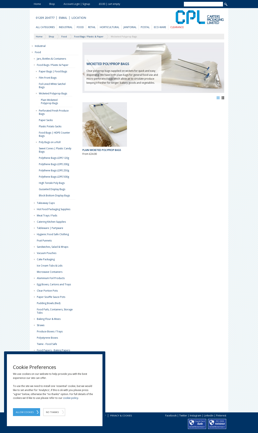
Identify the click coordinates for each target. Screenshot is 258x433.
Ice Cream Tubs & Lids (49, 265)
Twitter (183, 415)
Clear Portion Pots (47, 290)
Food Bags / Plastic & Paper (52, 65)
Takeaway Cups (46, 203)
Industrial (65, 27)
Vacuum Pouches (46, 253)
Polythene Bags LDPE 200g (54, 164)
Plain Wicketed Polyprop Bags (49, 101)
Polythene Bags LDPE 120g (54, 158)
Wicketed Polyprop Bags (53, 93)
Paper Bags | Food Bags (53, 71)
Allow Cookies (25, 412)
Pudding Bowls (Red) (48, 303)
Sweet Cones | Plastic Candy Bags (55, 150)
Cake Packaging (46, 259)
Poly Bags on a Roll (50, 142)
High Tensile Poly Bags (52, 183)
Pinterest (221, 415)
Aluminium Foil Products (51, 278)
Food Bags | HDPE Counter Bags (54, 134)
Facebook (171, 415)
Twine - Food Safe (47, 344)
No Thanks (52, 412)
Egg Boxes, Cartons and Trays (54, 284)
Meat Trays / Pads (47, 215)
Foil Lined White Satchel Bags (52, 85)
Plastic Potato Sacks (50, 126)
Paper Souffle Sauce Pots (51, 297)
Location (78, 17)
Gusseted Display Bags (52, 189)
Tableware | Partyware (50, 228)
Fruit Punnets (44, 240)
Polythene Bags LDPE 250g (54, 170)
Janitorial (130, 27)
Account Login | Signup (77, 4)
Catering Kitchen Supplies (51, 221)
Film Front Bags (48, 77)
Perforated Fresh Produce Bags (54, 112)
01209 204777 (45, 17)
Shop (52, 4)
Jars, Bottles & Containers (51, 58)
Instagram (195, 415)
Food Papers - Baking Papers (53, 350)
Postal (145, 27)
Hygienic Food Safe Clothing (53, 234)
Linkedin (208, 415)
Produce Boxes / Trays (50, 331)
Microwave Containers (49, 272)
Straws (40, 325)
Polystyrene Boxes (47, 337)
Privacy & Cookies (121, 415)
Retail (92, 27)
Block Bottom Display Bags (54, 195)
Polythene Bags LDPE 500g (54, 176)
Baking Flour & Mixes (49, 319)
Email (63, 17)
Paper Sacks (46, 120)
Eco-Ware (160, 27)
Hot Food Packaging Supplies (53, 209)
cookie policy (70, 398)
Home (37, 4)
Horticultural (109, 27)
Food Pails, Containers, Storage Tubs (55, 311)
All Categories (45, 27)
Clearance (177, 27)
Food (80, 27)
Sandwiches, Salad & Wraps (52, 247)
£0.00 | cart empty (109, 4)
